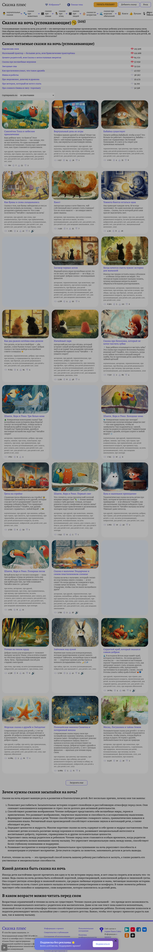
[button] (115, 940)
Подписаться (101, 943)
